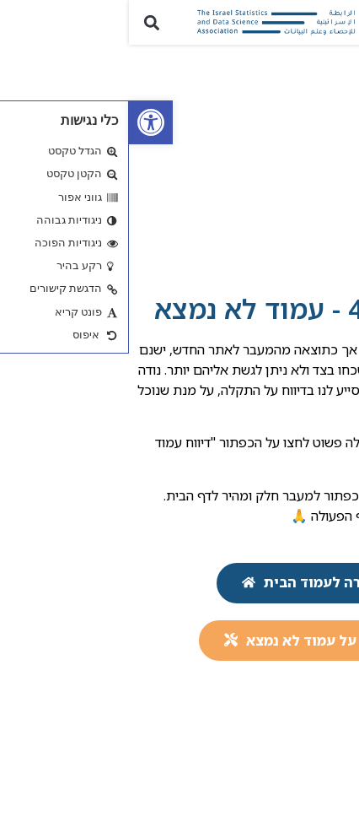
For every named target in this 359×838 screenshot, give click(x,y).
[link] (22, 122)
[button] (337, 22)
